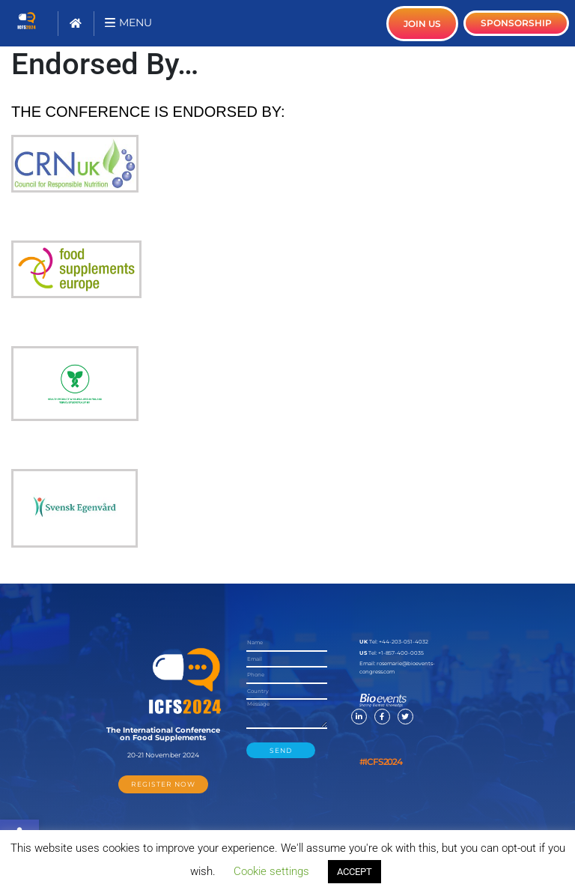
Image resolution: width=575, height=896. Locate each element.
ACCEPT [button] (354, 871)
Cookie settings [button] (271, 871)
